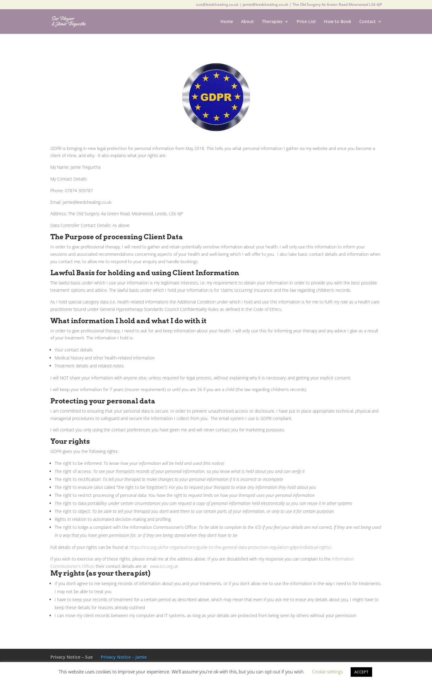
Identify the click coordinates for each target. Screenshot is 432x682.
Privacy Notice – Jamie (124, 657)
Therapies (272, 21)
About (247, 21)
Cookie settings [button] (327, 671)
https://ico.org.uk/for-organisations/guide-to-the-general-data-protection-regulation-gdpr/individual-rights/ (231, 547)
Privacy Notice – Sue (71, 657)
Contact (367, 21)
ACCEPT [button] (361, 672)
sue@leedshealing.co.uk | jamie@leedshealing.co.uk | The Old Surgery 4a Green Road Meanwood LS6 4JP (289, 5)
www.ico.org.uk (164, 566)
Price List (306, 21)
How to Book (337, 21)
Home (226, 21)
